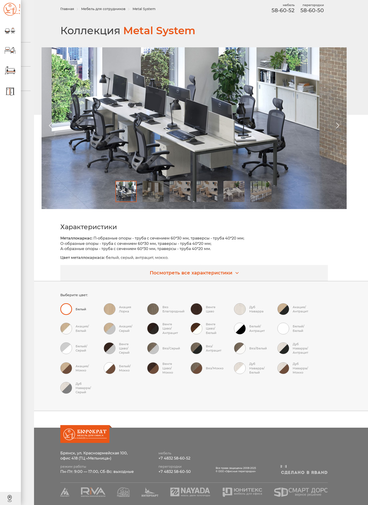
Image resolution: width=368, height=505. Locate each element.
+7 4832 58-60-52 (174, 458)
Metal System (147, 9)
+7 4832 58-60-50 (174, 472)
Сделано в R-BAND (304, 473)
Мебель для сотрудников (107, 9)
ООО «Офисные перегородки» (9, 9)
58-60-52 (281, 10)
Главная (71, 9)
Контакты (22, 498)
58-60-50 (310, 10)
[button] (336, 125)
